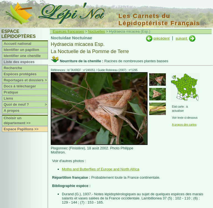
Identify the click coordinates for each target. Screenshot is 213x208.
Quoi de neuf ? (26, 104)
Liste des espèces (19, 62)
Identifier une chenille (22, 56)
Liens (8, 98)
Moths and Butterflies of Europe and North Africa (100, 169)
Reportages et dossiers (26, 80)
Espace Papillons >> (21, 129)
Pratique (11, 92)
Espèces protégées (20, 74)
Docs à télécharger (20, 86)
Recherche (13, 68)
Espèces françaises (68, 31)
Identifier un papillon (21, 50)
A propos (11, 110)
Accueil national (17, 43)
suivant (182, 38)
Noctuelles (96, 31)
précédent (161, 38)
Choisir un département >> (17, 120)
